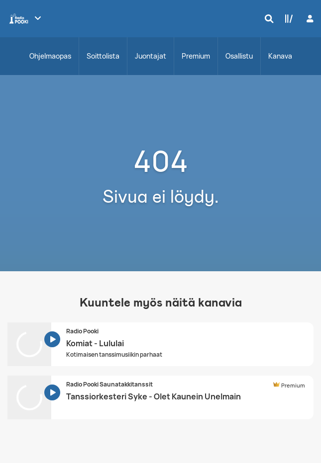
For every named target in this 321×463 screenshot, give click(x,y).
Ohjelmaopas (50, 56)
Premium (196, 56)
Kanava (280, 56)
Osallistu (239, 56)
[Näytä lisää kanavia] (37, 18)
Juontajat (150, 56)
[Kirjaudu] (309, 18)
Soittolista (103, 56)
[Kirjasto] (287, 18)
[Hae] (266, 18)
